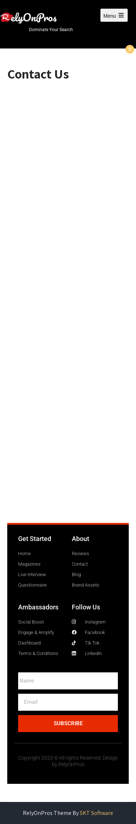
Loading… (68, 304)
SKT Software (96, 813)
